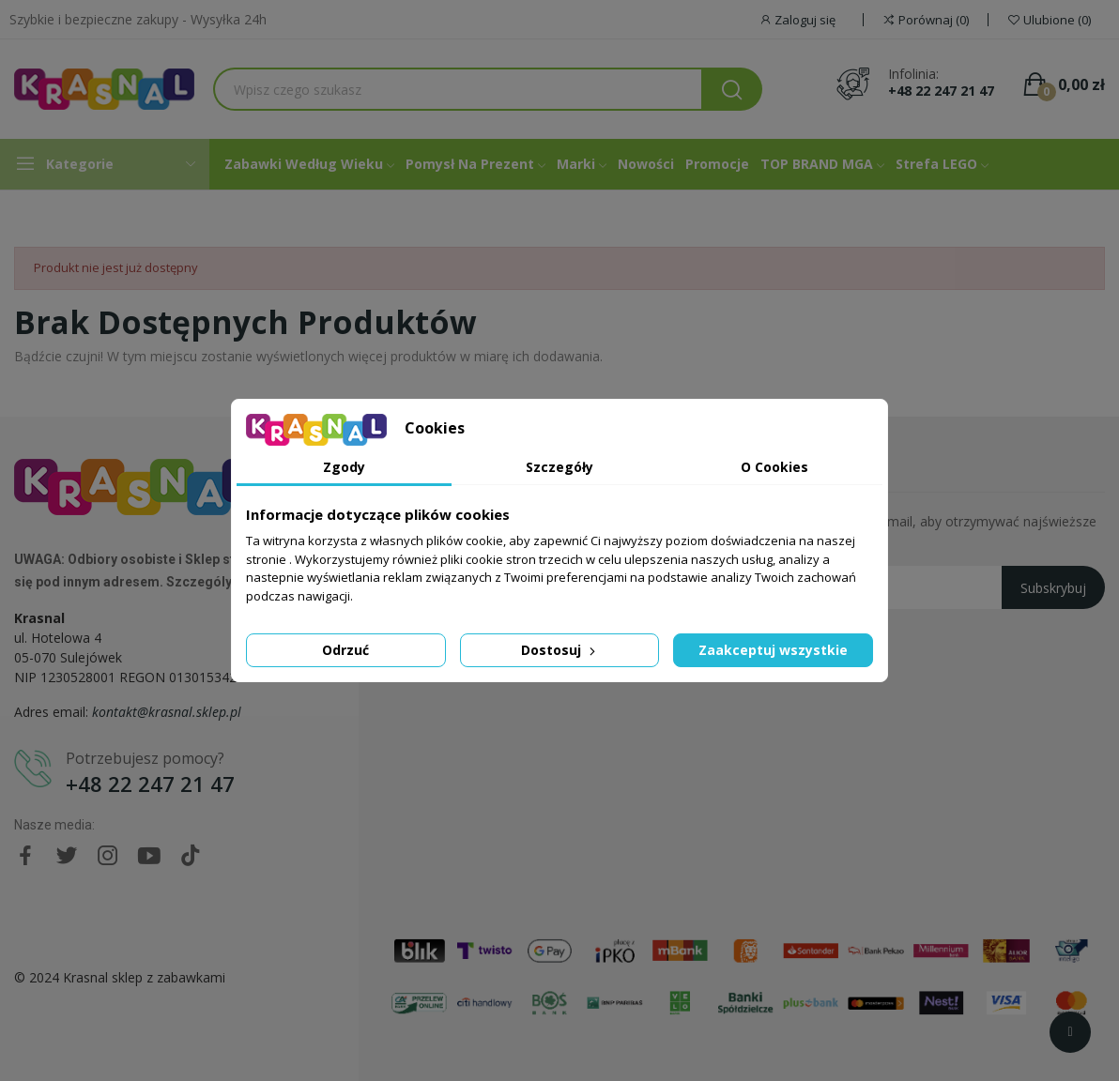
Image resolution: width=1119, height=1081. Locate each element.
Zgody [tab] (344, 467)
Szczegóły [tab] (559, 467)
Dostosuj (560, 650)
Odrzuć (345, 650)
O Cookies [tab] (774, 467)
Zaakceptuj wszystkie (773, 650)
